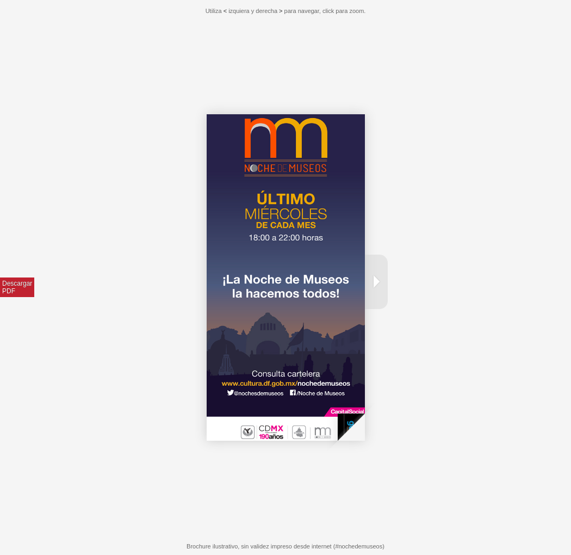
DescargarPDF (17, 287)
